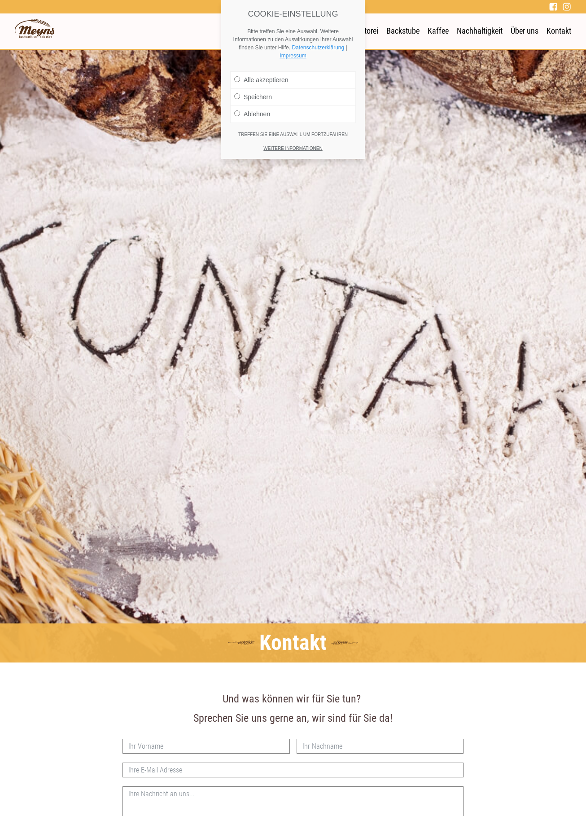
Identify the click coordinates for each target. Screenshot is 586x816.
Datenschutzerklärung (318, 47)
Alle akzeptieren (261, 79)
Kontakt (559, 30)
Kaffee (438, 30)
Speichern (253, 97)
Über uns (524, 30)
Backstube (403, 30)
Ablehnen (252, 114)
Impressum (293, 56)
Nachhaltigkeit (480, 30)
